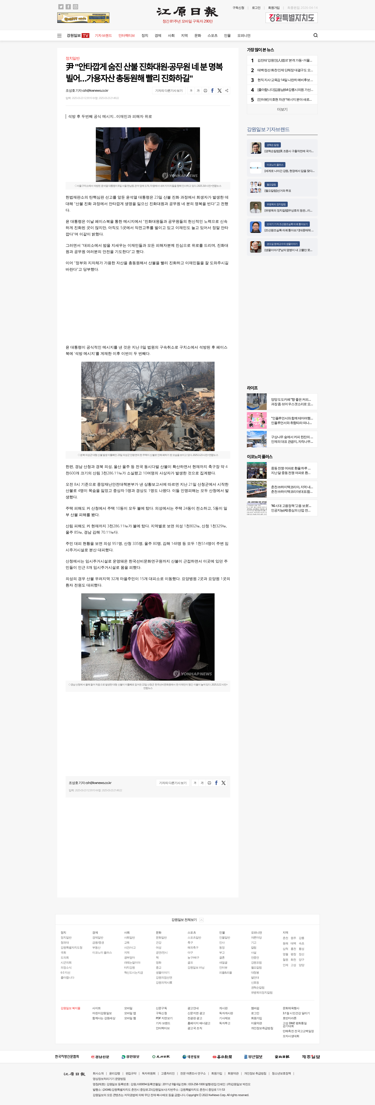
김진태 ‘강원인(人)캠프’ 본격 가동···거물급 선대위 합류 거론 (297, 60)
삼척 (285, 949)
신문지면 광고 (196, 1013)
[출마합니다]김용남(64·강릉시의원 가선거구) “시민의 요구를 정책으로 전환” (308, 89)
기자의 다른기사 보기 (168, 90)
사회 (171, 35)
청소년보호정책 (281, 1073)
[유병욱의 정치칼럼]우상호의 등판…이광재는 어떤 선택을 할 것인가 (305, 210)
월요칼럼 (271, 184)
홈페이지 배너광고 (199, 1023)
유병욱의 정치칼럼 (276, 204)
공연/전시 (162, 952)
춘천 (285, 938)
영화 (158, 962)
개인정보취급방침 (262, 1028)
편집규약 (131, 1073)
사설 (253, 952)
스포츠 (212, 35)
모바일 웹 (130, 1018)
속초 (301, 943)
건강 (158, 942)
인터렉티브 (126, 35)
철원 (285, 959)
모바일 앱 (130, 1013)
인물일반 (224, 937)
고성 (293, 965)
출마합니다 (67, 977)
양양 (301, 965)
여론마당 (256, 937)
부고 (222, 952)
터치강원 (129, 967)
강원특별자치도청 (71, 947)
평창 (293, 954)
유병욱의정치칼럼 (262, 992)
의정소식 (66, 967)
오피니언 (243, 35)
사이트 (96, 1008)
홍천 (293, 949)
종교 (158, 967)
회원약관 (233, 1073)
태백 (293, 943)
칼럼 (253, 947)
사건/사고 (130, 947)
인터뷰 (223, 967)
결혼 (222, 957)
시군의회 (66, 962)
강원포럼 (256, 962)
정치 (144, 35)
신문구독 (161, 1008)
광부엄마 (129, 957)
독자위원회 (148, 1073)
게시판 (223, 1008)
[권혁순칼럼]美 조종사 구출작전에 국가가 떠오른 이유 (297, 151)
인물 (227, 35)
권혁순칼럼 (258, 987)
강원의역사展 (164, 982)
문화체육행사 (291, 1008)
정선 (301, 954)
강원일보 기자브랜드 (268, 129)
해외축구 (193, 947)
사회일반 (129, 937)
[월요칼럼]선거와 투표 (278, 190)
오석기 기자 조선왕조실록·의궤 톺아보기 (287, 224)
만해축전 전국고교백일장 (298, 1031)
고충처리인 (168, 1073)
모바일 (128, 1008)
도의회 (65, 957)
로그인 (256, 7)
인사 (222, 942)
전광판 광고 (195, 1018)
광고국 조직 (195, 1028)
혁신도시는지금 (133, 972)
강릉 (301, 938)
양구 (301, 959)
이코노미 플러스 (275, 164)
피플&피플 (225, 972)
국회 (63, 952)
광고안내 (193, 1008)
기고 (253, 942)
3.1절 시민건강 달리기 (296, 1013)
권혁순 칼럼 (273, 145)
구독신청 (238, 7)
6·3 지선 (65, 972)
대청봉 (255, 972)
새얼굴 (223, 962)
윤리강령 (114, 1073)
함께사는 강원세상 (103, 1018)
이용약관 (256, 1023)
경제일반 (97, 937)
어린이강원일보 (102, 1013)
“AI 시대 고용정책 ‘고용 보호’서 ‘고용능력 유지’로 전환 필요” (310, 505)
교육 (127, 942)
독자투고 (224, 1023)
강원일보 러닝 (196, 967)
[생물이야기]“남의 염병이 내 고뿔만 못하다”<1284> (295, 250)
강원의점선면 (164, 977)
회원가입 (274, 7)
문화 (197, 35)
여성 (158, 947)
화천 (293, 959)
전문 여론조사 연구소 (193, 1073)
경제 (158, 35)
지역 (184, 35)
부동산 (96, 947)
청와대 (65, 942)
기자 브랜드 (103, 35)
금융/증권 (98, 942)
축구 (190, 942)
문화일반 (161, 937)
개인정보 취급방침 (255, 1073)
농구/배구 (193, 957)
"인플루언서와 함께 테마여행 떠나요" (296, 418)
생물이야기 (162, 972)
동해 (285, 943)
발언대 (255, 977)
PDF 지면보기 (164, 1018)
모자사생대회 (291, 1036)
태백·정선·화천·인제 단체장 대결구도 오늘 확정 (289, 70)
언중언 (255, 957)
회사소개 (98, 1073)
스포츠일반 (194, 937)
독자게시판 (226, 1013)
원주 (293, 938)
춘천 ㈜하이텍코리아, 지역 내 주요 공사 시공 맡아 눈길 (307, 487)
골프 (190, 962)
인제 (285, 965)
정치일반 (66, 937)
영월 (285, 954)
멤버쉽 (255, 1008)
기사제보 (224, 1018)
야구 (190, 952)
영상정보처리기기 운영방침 (109, 1079)
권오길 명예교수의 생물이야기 (282, 244)
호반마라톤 (290, 1018)
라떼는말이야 (132, 962)
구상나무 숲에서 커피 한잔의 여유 (293, 437)
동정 (222, 947)
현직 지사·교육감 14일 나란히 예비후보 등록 (287, 80)
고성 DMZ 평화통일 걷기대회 (295, 1024)
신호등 (255, 982)
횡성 (301, 949)
